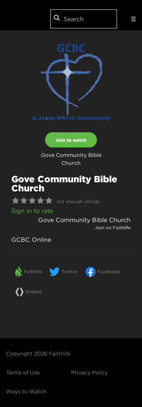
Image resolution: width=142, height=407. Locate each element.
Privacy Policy (89, 372)
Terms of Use (23, 372)
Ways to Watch (26, 391)
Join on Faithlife (113, 227)
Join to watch (71, 140)
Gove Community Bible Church (84, 220)
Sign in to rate (32, 210)
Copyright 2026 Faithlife (38, 353)
